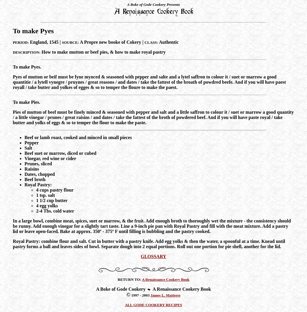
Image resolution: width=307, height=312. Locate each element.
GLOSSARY (153, 256)
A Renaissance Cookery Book (166, 279)
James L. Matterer (165, 295)
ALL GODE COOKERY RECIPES (153, 305)
